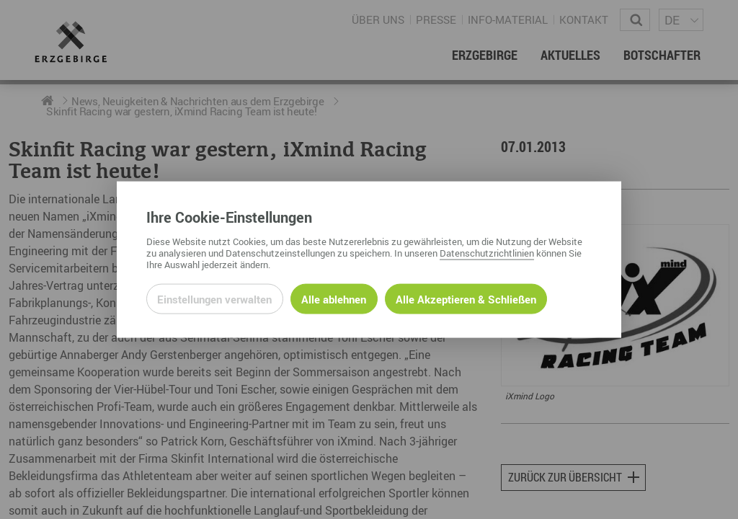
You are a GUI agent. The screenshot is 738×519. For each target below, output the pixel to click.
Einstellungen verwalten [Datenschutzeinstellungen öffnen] (214, 298)
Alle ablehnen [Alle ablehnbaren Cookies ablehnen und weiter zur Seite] (333, 298)
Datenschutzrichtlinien (487, 252)
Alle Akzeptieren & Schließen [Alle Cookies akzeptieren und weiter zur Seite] (466, 298)
